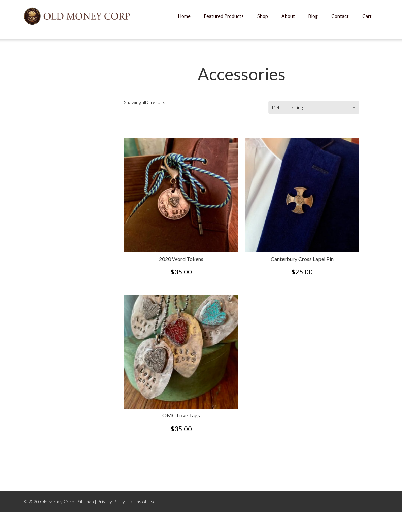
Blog (313, 16)
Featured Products (224, 16)
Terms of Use (142, 501)
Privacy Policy (111, 501)
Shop (262, 16)
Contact (340, 16)
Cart (367, 16)
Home (184, 16)
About (288, 16)
